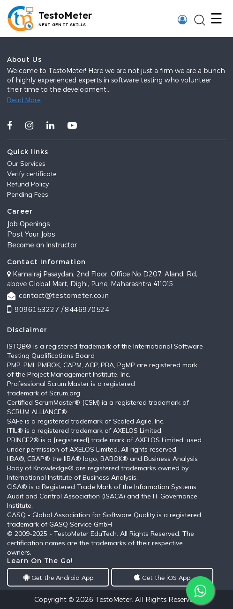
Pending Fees (27, 194)
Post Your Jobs (31, 234)
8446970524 (87, 309)
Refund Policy (28, 184)
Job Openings (28, 223)
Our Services (26, 163)
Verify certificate (32, 174)
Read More (24, 100)
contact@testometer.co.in (64, 295)
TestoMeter (113, 599)
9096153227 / (39, 309)
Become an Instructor (42, 244)
